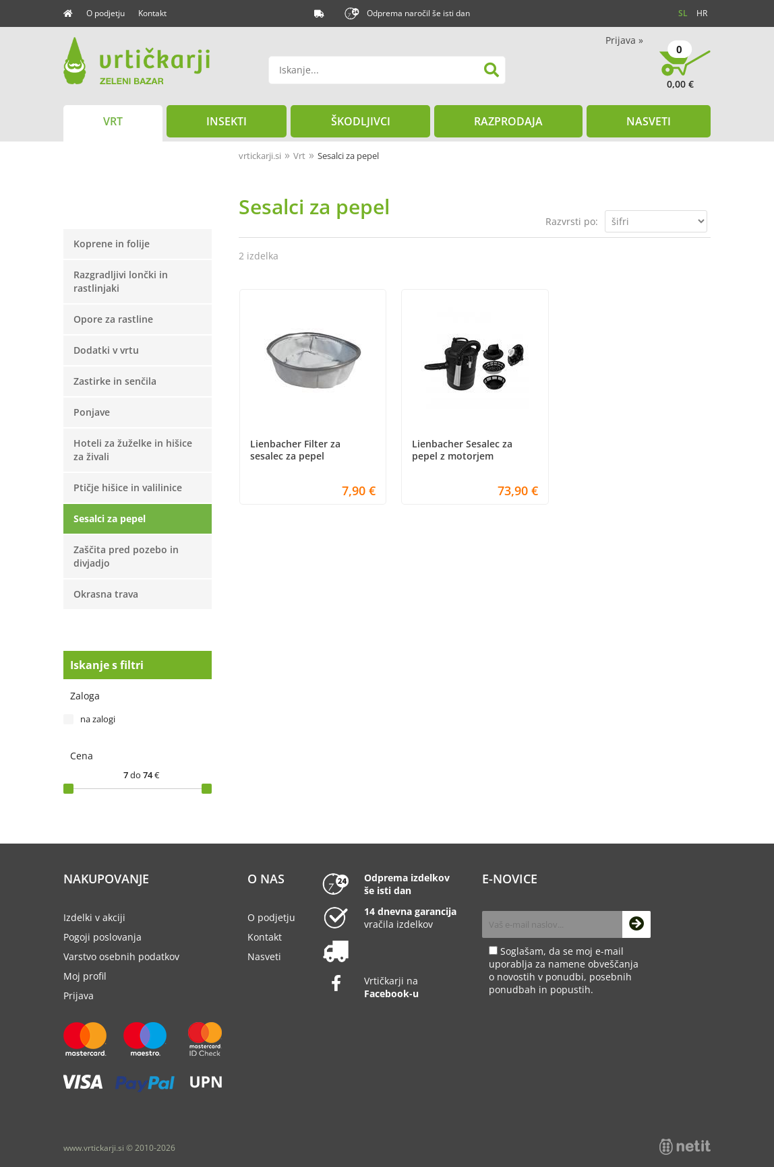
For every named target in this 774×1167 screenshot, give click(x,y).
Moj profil (85, 976)
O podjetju (105, 13)
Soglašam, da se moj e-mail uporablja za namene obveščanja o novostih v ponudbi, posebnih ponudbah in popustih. (563, 970)
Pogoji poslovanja (102, 937)
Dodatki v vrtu (106, 350)
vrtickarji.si (260, 156)
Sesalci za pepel (109, 518)
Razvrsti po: (571, 221)
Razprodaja (508, 121)
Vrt (113, 121)
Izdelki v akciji (94, 917)
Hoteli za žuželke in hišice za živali (132, 450)
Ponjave (91, 412)
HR (701, 13)
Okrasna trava (105, 594)
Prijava (624, 40)
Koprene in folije (111, 243)
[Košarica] (685, 74)
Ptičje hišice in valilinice (127, 487)
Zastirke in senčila (114, 381)
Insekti (226, 121)
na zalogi (97, 719)
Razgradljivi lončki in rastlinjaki (120, 281)
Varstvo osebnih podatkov (121, 956)
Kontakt (152, 13)
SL (683, 13)
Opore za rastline (113, 319)
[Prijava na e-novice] (636, 924)
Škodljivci (360, 121)
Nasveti (648, 121)
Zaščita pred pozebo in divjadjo (126, 556)
